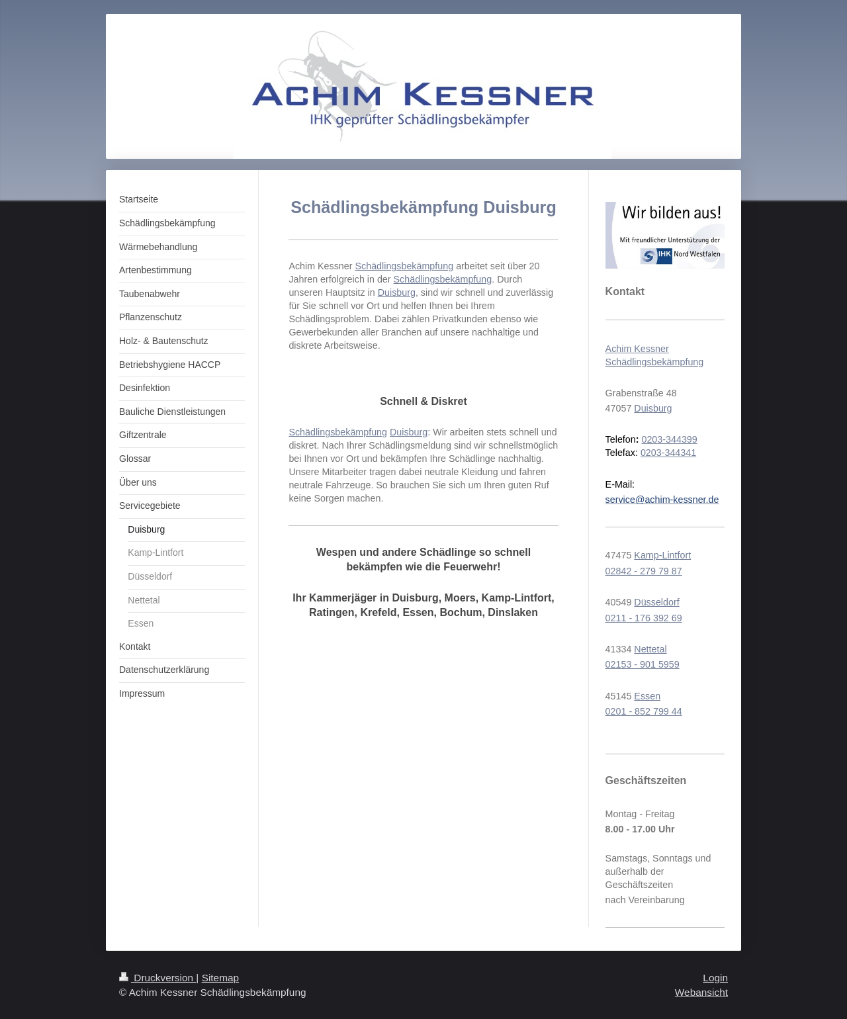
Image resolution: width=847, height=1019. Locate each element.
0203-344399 (669, 439)
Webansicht (701, 992)
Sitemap (220, 977)
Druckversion (157, 977)
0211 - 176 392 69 (643, 618)
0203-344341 (668, 452)
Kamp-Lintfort (662, 555)
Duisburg (397, 292)
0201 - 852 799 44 (643, 711)
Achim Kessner (637, 348)
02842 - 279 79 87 (643, 571)
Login (715, 977)
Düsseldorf (656, 602)
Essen (647, 696)
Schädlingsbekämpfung (404, 266)
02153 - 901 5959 (642, 664)
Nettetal (650, 649)
